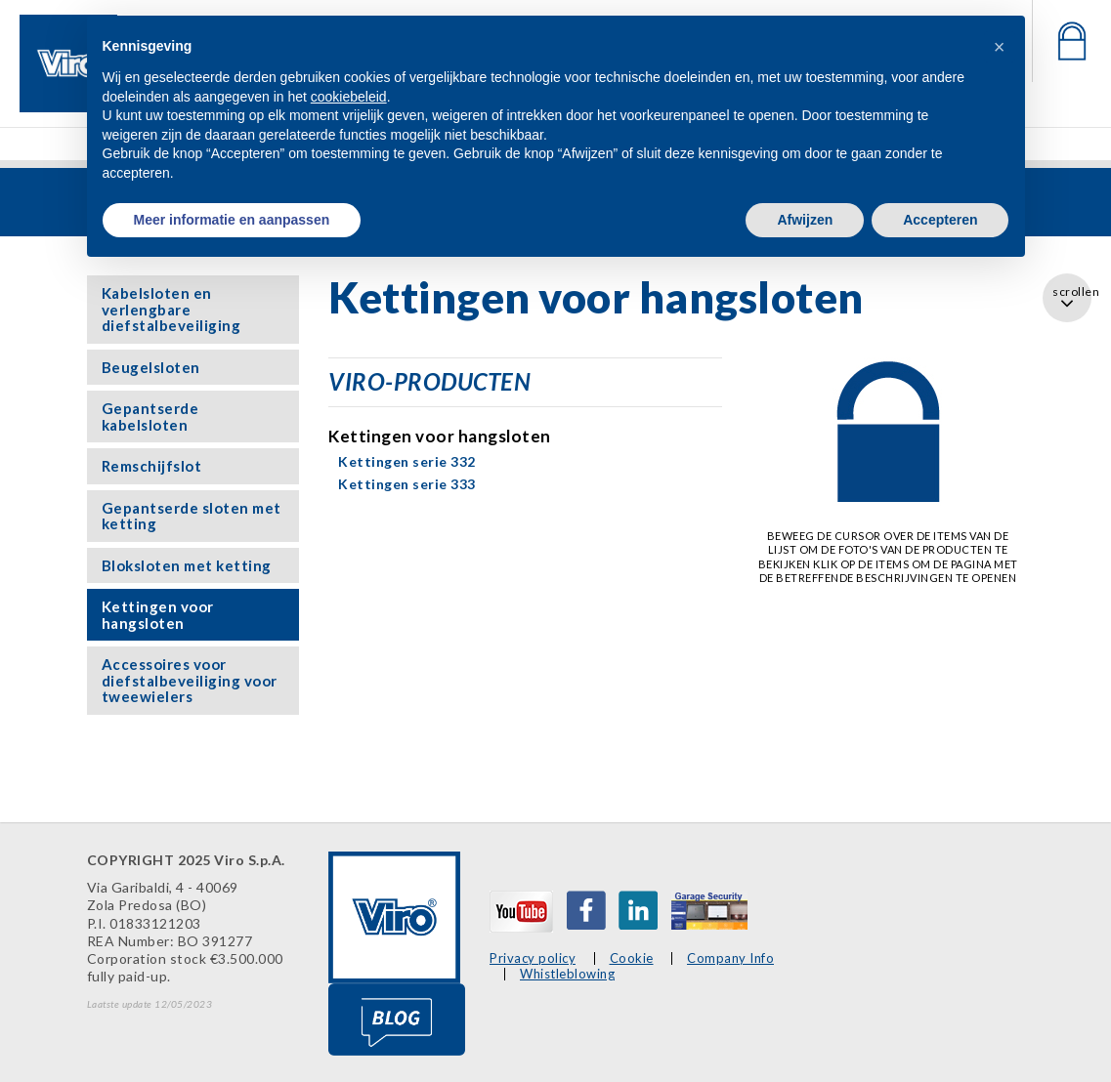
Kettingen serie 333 (407, 484)
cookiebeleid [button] (349, 96)
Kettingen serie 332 (407, 461)
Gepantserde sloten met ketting (191, 516)
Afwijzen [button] (805, 220)
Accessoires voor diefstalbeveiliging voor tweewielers (190, 680)
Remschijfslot (152, 466)
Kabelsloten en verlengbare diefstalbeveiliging (171, 309)
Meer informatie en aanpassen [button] (232, 220)
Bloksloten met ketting (187, 565)
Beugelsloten (151, 367)
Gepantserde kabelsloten (150, 416)
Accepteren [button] (940, 220)
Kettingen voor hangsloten (158, 615)
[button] (999, 46)
